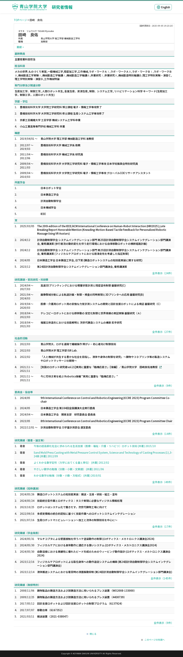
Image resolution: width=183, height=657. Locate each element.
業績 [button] (19, 47)
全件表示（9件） (164, 385)
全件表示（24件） (163, 273)
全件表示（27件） (163, 332)
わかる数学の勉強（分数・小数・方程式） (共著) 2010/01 (67, 475)
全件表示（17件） (163, 526)
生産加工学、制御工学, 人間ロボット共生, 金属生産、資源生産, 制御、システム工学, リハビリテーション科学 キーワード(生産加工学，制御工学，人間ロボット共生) (91, 93)
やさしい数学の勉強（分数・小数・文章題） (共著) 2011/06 (69, 469)
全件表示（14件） (163, 434)
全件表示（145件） (162, 578)
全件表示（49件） (163, 482)
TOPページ (20, 20)
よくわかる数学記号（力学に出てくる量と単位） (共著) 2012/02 (71, 462)
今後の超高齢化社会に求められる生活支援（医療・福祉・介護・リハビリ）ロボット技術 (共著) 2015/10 (95, 446)
